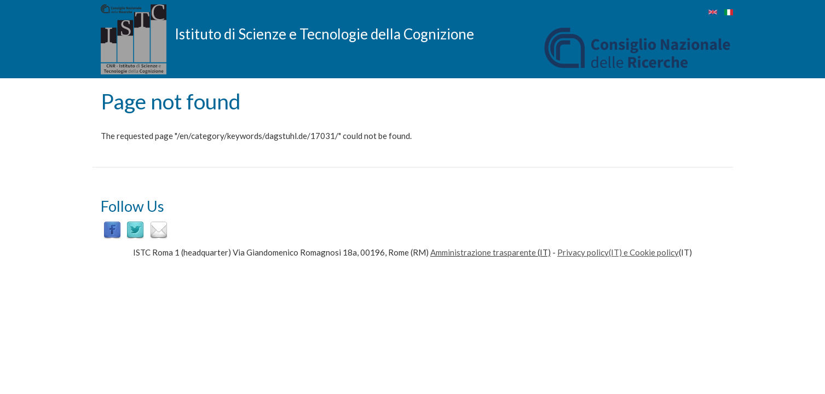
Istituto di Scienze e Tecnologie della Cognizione (324, 33)
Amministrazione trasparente (483, 252)
